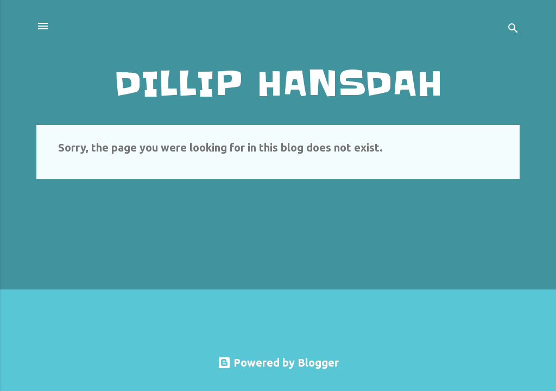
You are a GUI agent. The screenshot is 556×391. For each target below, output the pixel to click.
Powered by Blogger (278, 362)
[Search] (513, 29)
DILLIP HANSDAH (278, 83)
